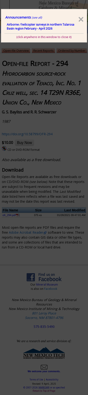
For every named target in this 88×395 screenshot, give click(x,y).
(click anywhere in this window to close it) (43, 37)
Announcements (23, 17)
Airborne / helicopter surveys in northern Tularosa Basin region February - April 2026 (40, 27)
